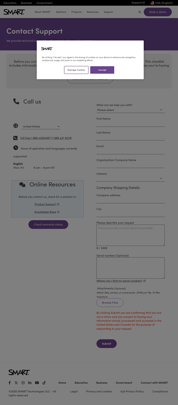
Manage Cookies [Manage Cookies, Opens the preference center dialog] (76, 69)
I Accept (102, 69)
